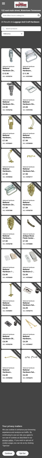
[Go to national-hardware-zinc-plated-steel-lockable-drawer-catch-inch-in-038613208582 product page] (11, 64)
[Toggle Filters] (39, 34)
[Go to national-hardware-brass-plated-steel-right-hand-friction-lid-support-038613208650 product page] (11, 165)
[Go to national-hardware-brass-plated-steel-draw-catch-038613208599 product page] (31, 198)
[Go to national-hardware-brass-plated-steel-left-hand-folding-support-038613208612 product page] (31, 332)
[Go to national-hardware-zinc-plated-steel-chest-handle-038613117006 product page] (31, 98)
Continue (8, 453)
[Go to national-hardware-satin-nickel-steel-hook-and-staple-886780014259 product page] (31, 366)
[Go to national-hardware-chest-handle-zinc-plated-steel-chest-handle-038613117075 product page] (31, 64)
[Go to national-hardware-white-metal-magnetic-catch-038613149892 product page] (31, 265)
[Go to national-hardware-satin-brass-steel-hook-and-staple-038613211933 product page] (31, 165)
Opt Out (22, 453)
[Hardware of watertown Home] (21, 5)
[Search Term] (21, 15)
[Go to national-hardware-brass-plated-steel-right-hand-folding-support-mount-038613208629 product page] (11, 366)
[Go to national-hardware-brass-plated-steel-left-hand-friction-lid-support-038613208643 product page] (31, 131)
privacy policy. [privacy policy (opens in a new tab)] (8, 440)
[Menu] (3, 3)
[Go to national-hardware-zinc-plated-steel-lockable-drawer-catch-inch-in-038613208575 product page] (11, 98)
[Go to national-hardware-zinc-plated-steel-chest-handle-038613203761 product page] (11, 198)
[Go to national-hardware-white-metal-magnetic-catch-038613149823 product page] (11, 265)
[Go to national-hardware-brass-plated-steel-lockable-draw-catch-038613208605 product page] (11, 232)
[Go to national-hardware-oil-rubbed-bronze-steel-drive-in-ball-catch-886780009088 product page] (11, 332)
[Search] (38, 15)
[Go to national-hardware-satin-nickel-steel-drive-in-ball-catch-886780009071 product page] (31, 299)
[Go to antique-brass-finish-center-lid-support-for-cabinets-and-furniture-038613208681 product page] (31, 232)
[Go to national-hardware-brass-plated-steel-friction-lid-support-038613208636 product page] (11, 299)
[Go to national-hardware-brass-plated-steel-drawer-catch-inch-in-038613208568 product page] (11, 131)
